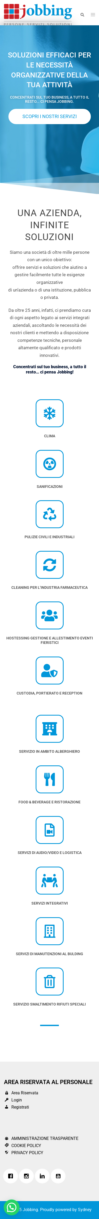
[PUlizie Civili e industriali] (50, 514)
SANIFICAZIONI (50, 486)
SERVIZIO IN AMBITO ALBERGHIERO (49, 751)
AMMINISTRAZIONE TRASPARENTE (41, 1138)
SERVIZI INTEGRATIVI (49, 903)
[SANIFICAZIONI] (50, 464)
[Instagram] (28, 1176)
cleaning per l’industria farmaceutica (49, 587)
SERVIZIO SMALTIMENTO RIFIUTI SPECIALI (49, 1004)
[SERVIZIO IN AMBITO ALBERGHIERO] (50, 729)
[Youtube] (59, 1176)
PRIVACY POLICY (23, 1152)
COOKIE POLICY (22, 1145)
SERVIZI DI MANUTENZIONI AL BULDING (49, 954)
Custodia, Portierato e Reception (49, 693)
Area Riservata (21, 1092)
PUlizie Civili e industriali (49, 537)
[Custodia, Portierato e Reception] (50, 670)
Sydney (85, 1209)
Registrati (16, 1107)
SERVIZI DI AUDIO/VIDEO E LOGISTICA (50, 853)
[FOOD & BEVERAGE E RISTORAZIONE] (50, 779)
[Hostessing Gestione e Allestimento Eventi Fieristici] (50, 615)
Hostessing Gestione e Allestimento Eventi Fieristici (49, 640)
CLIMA (49, 436)
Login (13, 1100)
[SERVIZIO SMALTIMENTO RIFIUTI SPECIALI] (50, 981)
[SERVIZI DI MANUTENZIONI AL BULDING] (50, 931)
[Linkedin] (43, 1176)
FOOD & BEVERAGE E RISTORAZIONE (49, 802)
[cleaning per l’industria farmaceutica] (50, 565)
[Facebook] (12, 1176)
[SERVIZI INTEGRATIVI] (50, 881)
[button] (82, 15)
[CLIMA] (50, 413)
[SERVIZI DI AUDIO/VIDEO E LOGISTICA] (50, 830)
